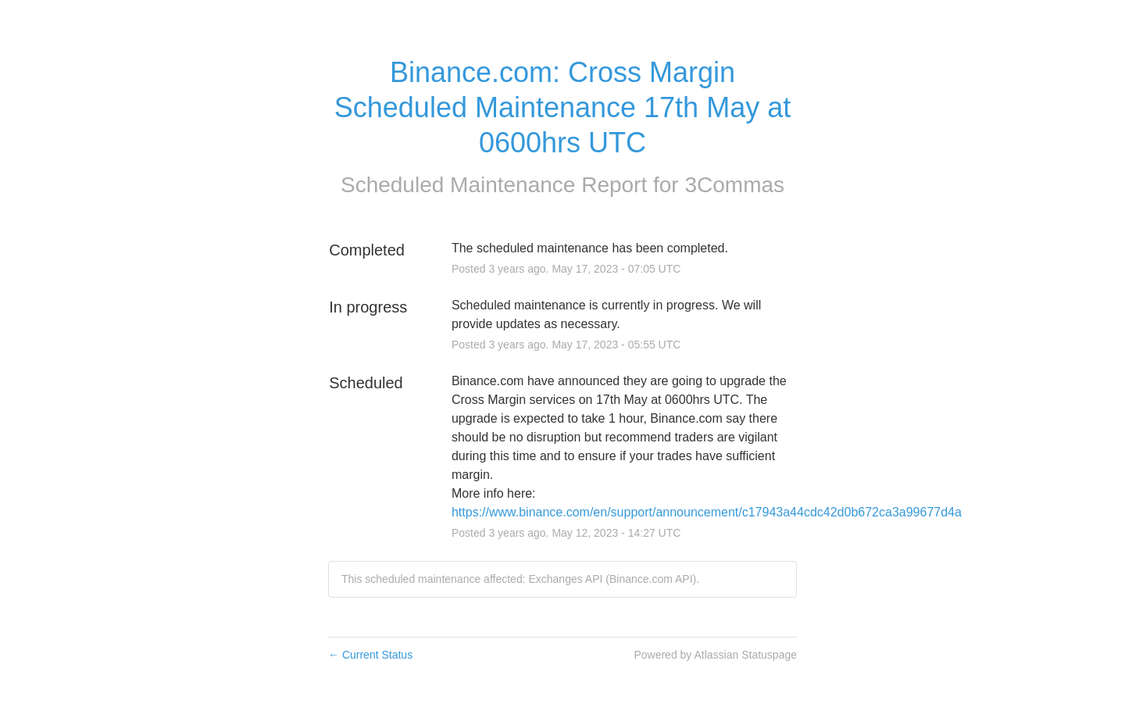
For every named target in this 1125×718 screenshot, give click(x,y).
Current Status (370, 654)
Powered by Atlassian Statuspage (715, 654)
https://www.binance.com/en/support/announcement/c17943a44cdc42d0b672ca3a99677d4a (707, 512)
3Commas (734, 185)
